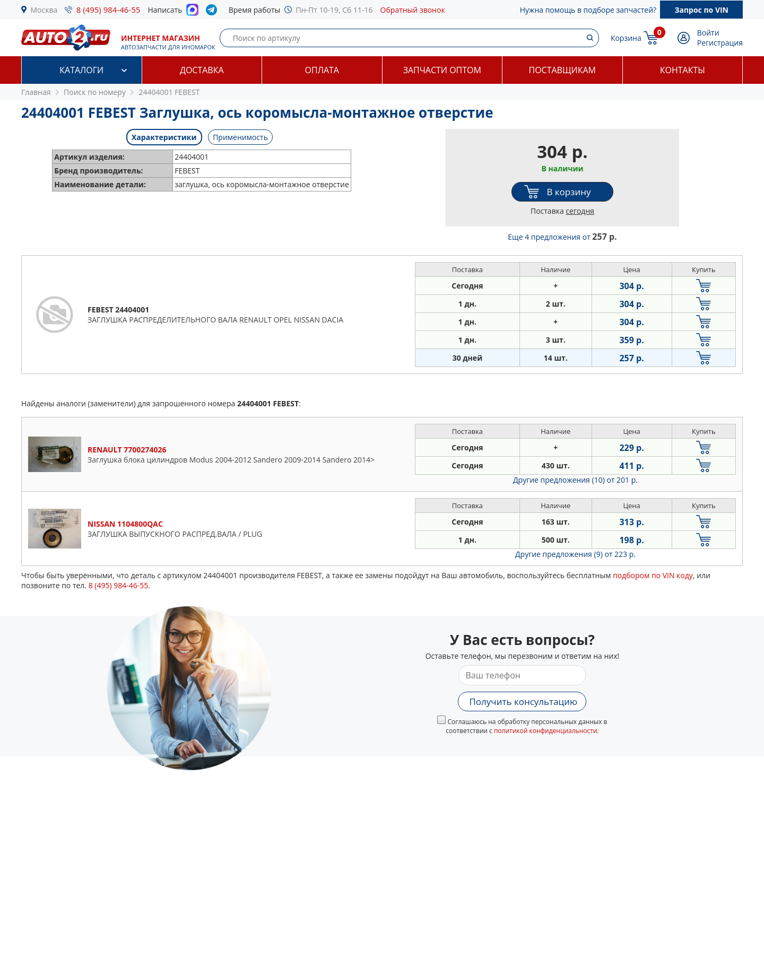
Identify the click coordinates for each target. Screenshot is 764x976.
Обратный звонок (412, 10)
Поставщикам (562, 70)
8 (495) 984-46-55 (108, 9)
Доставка (202, 70)
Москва (44, 10)
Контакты (682, 70)
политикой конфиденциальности (545, 730)
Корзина (626, 38)
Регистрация (720, 43)
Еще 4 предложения (562, 237)
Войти (708, 33)
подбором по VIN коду (653, 575)
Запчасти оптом (442, 70)
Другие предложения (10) (575, 480)
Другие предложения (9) (575, 554)
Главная (36, 92)
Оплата (322, 70)
